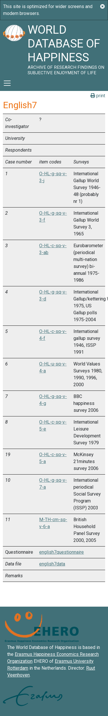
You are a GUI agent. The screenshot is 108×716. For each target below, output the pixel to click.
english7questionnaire (61, 552)
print (97, 95)
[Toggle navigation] (7, 83)
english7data (52, 564)
